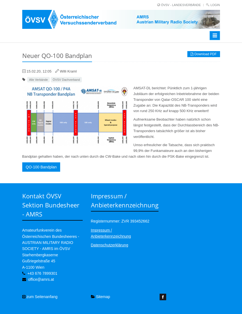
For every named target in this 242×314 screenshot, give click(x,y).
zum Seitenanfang (40, 296)
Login (215, 5)
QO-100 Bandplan (41, 167)
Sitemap (100, 296)
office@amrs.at (41, 279)
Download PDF (203, 54)
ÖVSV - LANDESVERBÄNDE (181, 5)
